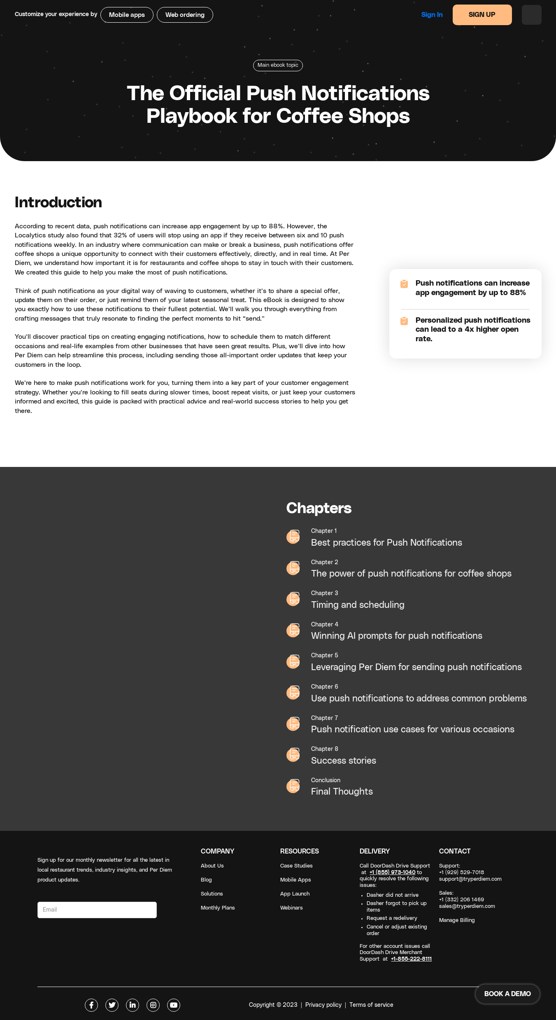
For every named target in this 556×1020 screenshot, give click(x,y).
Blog (206, 880)
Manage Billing (457, 920)
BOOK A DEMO (507, 994)
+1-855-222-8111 (411, 959)
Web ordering (185, 15)
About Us (212, 866)
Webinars (291, 908)
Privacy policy (323, 1005)
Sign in (432, 15)
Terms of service (371, 1005)
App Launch (294, 894)
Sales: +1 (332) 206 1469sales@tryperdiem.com (467, 900)
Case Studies (296, 866)
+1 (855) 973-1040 (392, 872)
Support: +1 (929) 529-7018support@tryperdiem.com (470, 872)
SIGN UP (482, 15)
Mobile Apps (295, 880)
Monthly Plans (218, 908)
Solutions (212, 894)
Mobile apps (127, 15)
